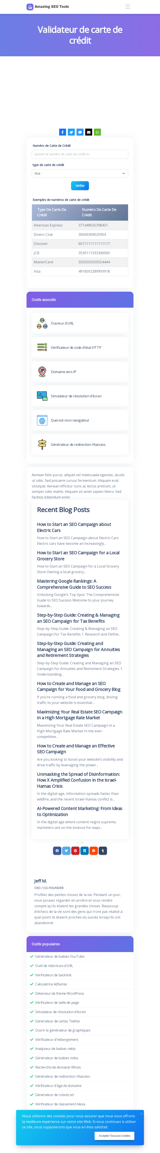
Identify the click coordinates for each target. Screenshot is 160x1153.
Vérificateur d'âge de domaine (58, 1085)
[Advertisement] (80, 88)
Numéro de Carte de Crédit (52, 146)
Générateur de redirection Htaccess (62, 1076)
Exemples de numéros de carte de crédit (61, 200)
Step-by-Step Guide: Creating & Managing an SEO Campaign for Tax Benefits (78, 618)
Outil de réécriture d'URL (54, 965)
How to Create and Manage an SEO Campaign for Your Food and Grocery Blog (78, 686)
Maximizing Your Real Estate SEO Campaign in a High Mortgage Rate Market (79, 715)
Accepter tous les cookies (114, 1136)
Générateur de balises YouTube (59, 956)
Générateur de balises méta (56, 1058)
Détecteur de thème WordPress (59, 993)
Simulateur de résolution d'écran (60, 1011)
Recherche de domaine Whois (58, 1067)
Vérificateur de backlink (53, 975)
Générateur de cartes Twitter (57, 1021)
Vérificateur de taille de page (57, 1002)
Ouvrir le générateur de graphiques (62, 1030)
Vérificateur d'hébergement (56, 1039)
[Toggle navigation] (127, 7)
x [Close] (141, 1113)
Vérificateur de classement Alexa (60, 1104)
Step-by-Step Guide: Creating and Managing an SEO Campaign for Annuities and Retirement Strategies (78, 649)
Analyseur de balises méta (55, 1048)
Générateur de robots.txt (54, 1094)
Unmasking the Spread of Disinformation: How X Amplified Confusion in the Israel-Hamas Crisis (78, 780)
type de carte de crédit (48, 165)
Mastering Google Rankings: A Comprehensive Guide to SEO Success (74, 584)
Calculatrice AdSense (51, 984)
